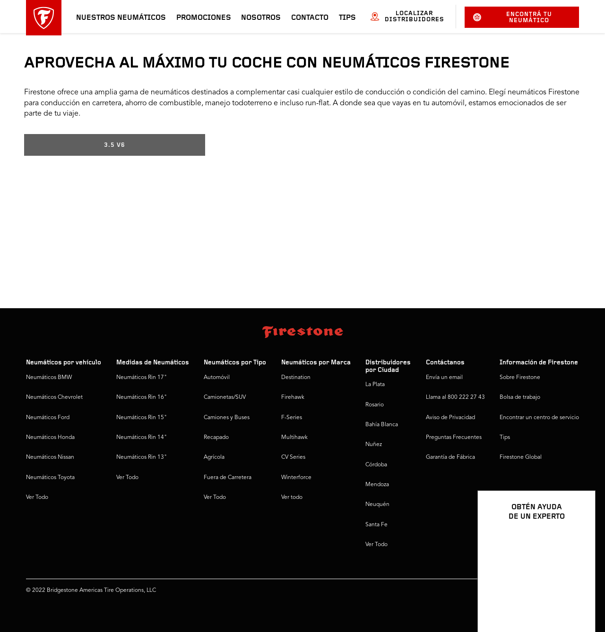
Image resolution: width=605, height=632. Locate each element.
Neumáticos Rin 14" (141, 437)
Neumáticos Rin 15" (141, 418)
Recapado (216, 437)
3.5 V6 (114, 145)
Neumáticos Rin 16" (141, 397)
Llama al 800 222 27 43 (455, 397)
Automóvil (217, 377)
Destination (296, 377)
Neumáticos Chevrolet (54, 397)
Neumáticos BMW (49, 377)
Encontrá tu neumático (513, 17)
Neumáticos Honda (50, 437)
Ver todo (291, 497)
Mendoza (377, 485)
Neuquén (377, 504)
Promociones (203, 18)
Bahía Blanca (381, 425)
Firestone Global (521, 457)
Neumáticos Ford (47, 418)
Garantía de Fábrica (450, 457)
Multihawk (294, 437)
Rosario (374, 405)
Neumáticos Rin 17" (141, 377)
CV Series (293, 457)
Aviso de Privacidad (450, 418)
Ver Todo (37, 497)
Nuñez (373, 444)
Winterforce (296, 477)
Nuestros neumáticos (121, 18)
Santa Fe (376, 525)
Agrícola (214, 457)
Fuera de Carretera (227, 477)
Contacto (309, 18)
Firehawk (292, 397)
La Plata (375, 385)
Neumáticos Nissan (50, 457)
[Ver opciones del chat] (577, 597)
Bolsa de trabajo (520, 397)
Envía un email (444, 377)
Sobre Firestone (520, 377)
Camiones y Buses (227, 418)
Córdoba (376, 465)
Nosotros (261, 18)
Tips (347, 18)
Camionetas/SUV (225, 397)
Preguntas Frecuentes (454, 437)
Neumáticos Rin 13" (141, 457)
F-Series (291, 418)
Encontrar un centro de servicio (539, 418)
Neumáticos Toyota (50, 477)
